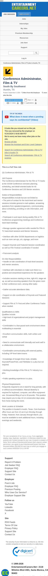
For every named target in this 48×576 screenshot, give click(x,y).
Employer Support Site (15, 495)
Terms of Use (26, 436)
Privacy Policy (11, 528)
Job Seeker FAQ (12, 465)
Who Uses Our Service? (16, 492)
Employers (24, 14)
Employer (9, 479)
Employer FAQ (11, 468)
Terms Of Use (11, 525)
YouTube (9, 504)
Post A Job (10, 483)
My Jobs (24, 28)
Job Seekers (9, 14)
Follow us (9, 500)
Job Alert (24, 43)
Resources (24, 38)
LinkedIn (9, 507)
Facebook (9, 510)
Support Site (10, 471)
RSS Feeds (10, 522)
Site (7, 518)
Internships (23, 24)
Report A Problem (13, 462)
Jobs (24, 19)
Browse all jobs (11, 142)
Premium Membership (24, 33)
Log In (24, 58)
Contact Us (10, 474)
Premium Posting (12, 489)
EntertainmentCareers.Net (24, 567)
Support (24, 47)
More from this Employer (31, 92)
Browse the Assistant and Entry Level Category (23, 144)
